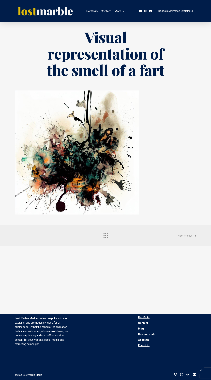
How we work (146, 334)
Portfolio (144, 317)
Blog (141, 328)
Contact (143, 323)
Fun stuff (144, 345)
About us (143, 339)
